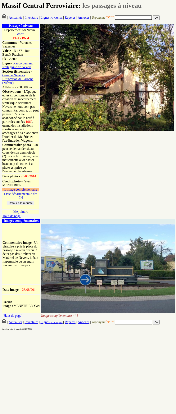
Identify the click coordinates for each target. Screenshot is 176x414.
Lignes (45, 17)
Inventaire (31, 17)
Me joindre (20, 211)
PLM (55, 18)
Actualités (15, 17)
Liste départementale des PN (20, 195)
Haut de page (11, 216)
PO (51, 18)
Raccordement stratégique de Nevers (17, 65)
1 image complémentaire (20, 189)
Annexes (83, 17)
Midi (60, 18)
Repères (70, 17)
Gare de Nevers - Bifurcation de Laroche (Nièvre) (17, 79)
